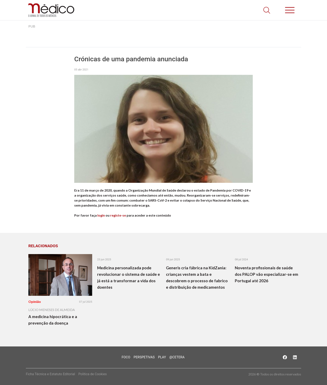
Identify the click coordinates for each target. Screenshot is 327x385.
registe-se (118, 215)
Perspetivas (144, 357)
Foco (126, 357)
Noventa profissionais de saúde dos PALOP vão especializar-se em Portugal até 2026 (266, 274)
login (101, 215)
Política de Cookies (92, 374)
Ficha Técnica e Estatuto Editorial (50, 374)
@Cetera (177, 357)
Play (162, 357)
